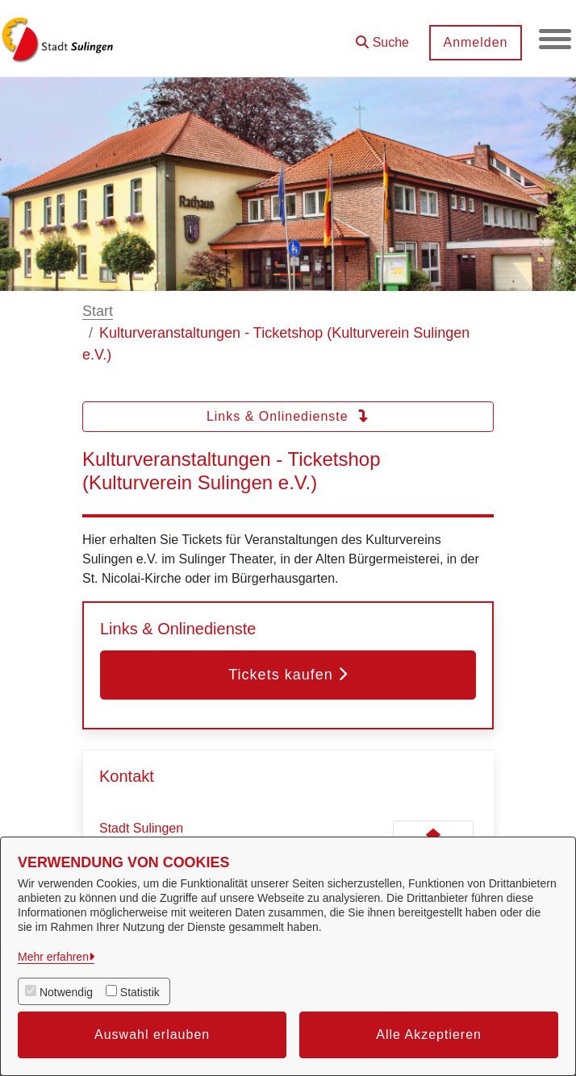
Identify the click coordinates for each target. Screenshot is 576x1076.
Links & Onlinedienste (288, 416)
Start (97, 311)
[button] (382, 36)
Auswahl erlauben (152, 1034)
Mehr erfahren (53, 956)
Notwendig (66, 992)
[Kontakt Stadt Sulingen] (433, 835)
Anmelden (475, 42)
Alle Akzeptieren (429, 1034)
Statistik (140, 992)
